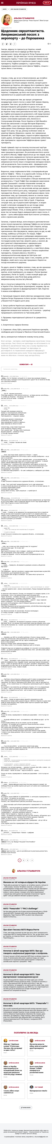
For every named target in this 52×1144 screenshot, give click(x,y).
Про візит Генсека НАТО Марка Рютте (21, 929)
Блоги (4, 9)
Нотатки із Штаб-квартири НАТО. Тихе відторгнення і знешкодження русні (21, 975)
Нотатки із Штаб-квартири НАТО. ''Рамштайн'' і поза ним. (25, 1004)
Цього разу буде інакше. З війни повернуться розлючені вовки (36, 1069)
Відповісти (3, 383)
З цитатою (9, 383)
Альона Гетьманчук (24, 18)
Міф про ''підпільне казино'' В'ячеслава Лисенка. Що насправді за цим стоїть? (13, 1047)
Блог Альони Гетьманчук (18, 9)
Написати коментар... (26, 369)
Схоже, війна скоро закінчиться (11, 1092)
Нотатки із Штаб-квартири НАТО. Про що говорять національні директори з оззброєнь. (25, 952)
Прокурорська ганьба (38, 1091)
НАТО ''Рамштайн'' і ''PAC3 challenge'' (20, 908)
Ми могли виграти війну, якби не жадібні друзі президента (38, 1046)
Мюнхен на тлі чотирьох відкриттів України (24, 882)
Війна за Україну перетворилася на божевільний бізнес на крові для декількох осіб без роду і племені (13, 1070)
